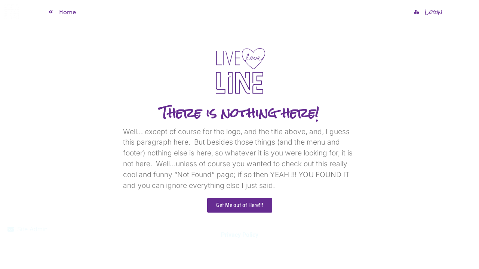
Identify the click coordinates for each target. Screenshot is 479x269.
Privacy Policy (239, 234)
